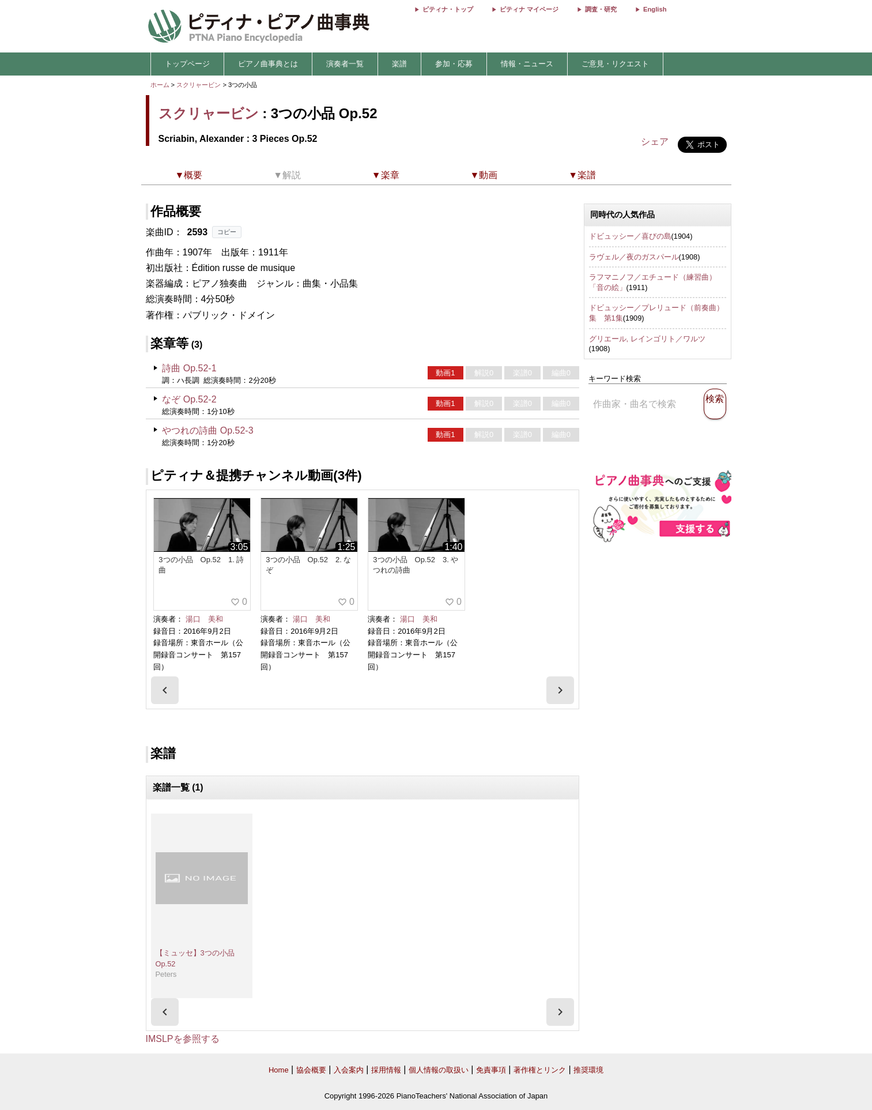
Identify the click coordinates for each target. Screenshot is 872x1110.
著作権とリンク (540, 1070)
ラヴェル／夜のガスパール (634, 257)
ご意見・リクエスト (615, 63)
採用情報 (386, 1070)
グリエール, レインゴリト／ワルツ (647, 338)
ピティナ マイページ (529, 9)
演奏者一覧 (345, 63)
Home (279, 1070)
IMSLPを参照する (183, 1039)
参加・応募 (454, 63)
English (654, 9)
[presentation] (165, 690)
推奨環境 (588, 1070)
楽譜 (399, 63)
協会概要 (311, 1070)
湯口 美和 (204, 619)
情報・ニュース (527, 63)
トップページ (187, 63)
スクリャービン (198, 84)
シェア (655, 141)
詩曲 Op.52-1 (189, 368)
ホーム (159, 84)
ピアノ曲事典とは (268, 63)
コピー (226, 231)
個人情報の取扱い (439, 1070)
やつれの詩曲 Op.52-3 (207, 430)
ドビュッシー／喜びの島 (630, 236)
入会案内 (349, 1070)
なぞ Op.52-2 (189, 399)
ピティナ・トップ (447, 9)
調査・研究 (601, 9)
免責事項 (491, 1070)
